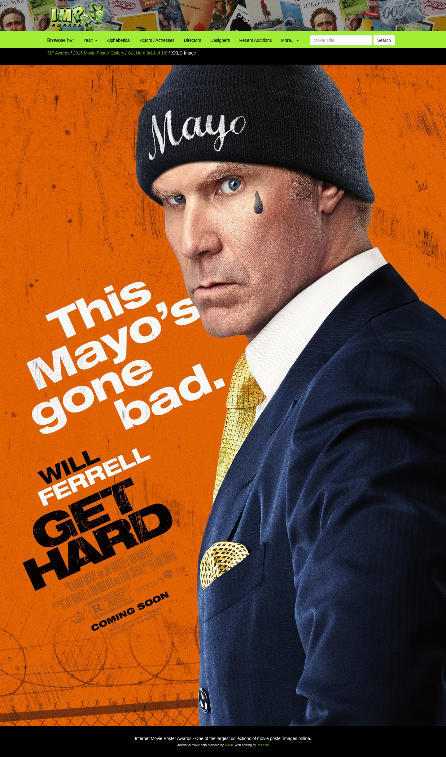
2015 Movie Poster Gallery (98, 52)
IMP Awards (57, 52)
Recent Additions (255, 40)
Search (384, 40)
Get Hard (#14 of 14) (148, 52)
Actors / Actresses (157, 40)
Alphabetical (118, 40)
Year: (90, 40)
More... (290, 40)
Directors (192, 40)
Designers (220, 40)
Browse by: (60, 40)
